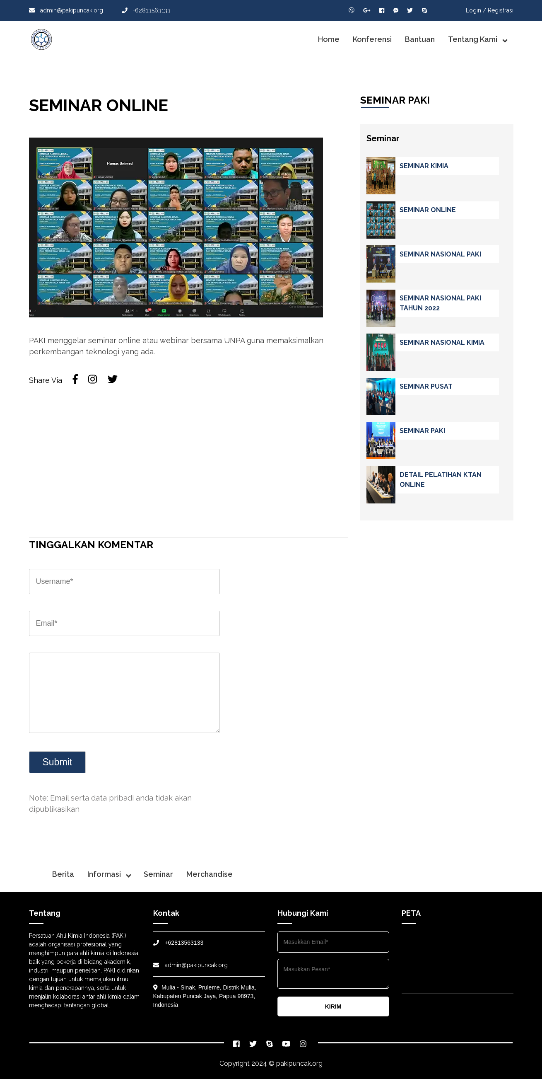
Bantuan (420, 39)
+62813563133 (146, 10)
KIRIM (333, 1006)
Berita (63, 874)
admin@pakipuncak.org (66, 10)
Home (329, 39)
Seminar (158, 874)
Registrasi (500, 10)
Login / (476, 10)
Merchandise (209, 874)
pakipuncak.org (299, 1063)
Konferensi (372, 39)
